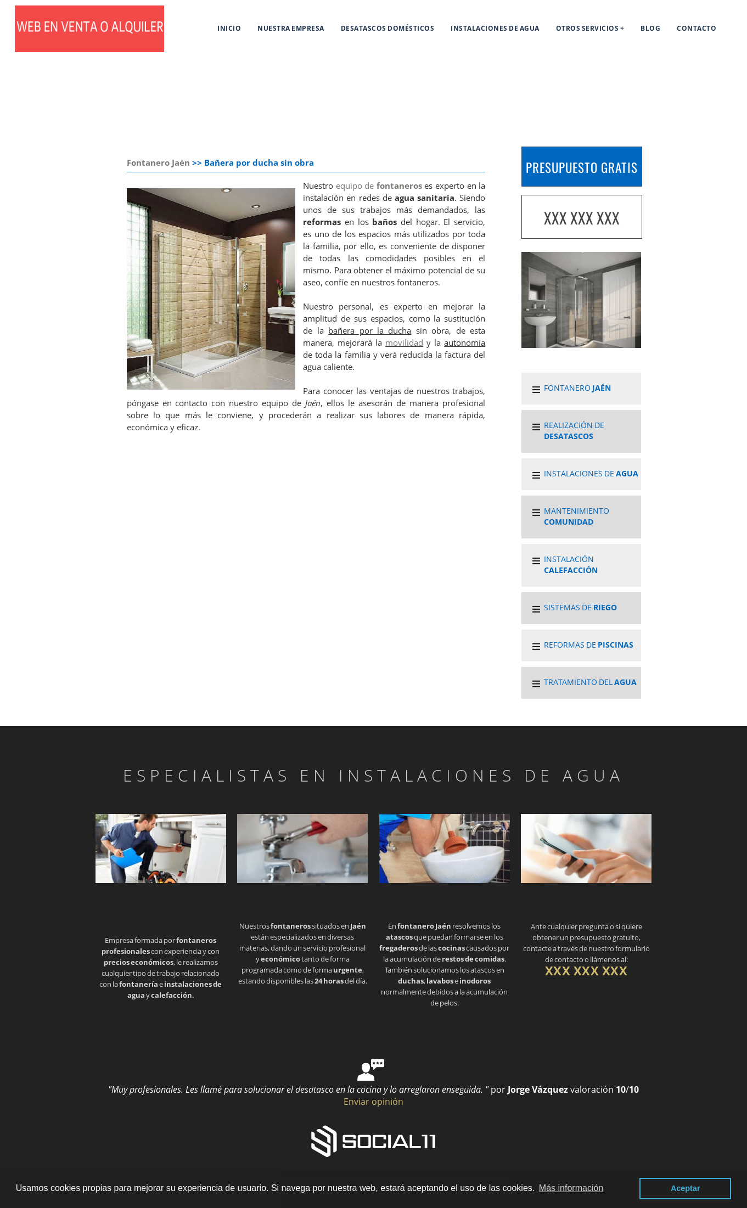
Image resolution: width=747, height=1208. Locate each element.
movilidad (404, 343)
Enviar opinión (373, 1101)
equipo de (379, 186)
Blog (650, 28)
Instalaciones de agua (495, 28)
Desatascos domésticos (388, 28)
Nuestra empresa (290, 28)
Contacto (696, 28)
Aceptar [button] (685, 1188)
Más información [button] (571, 1188)
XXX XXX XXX (582, 217)
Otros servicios (587, 28)
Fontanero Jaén (158, 163)
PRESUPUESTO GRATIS (582, 167)
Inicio (229, 28)
